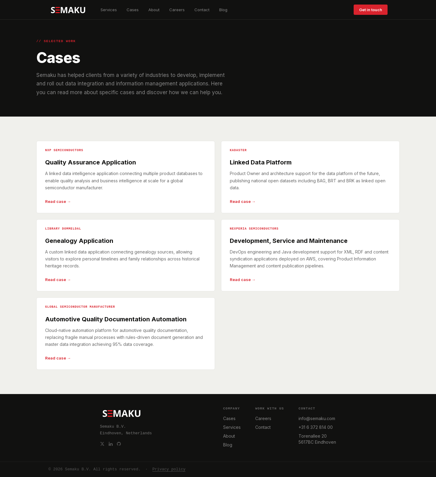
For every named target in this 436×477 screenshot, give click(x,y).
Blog (223, 9)
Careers (177, 9)
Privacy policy (168, 469)
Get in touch (370, 9)
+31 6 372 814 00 (316, 427)
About (154, 9)
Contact (202, 9)
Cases (133, 9)
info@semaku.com (317, 418)
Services (109, 9)
